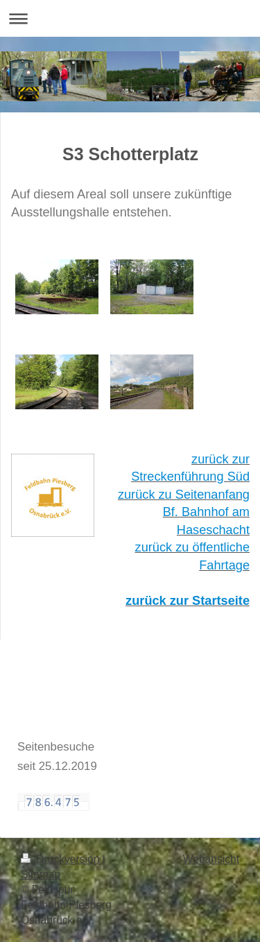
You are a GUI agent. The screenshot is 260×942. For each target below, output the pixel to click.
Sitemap (40, 874)
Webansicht (211, 859)
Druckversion (62, 859)
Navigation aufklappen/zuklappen (130, 18)
